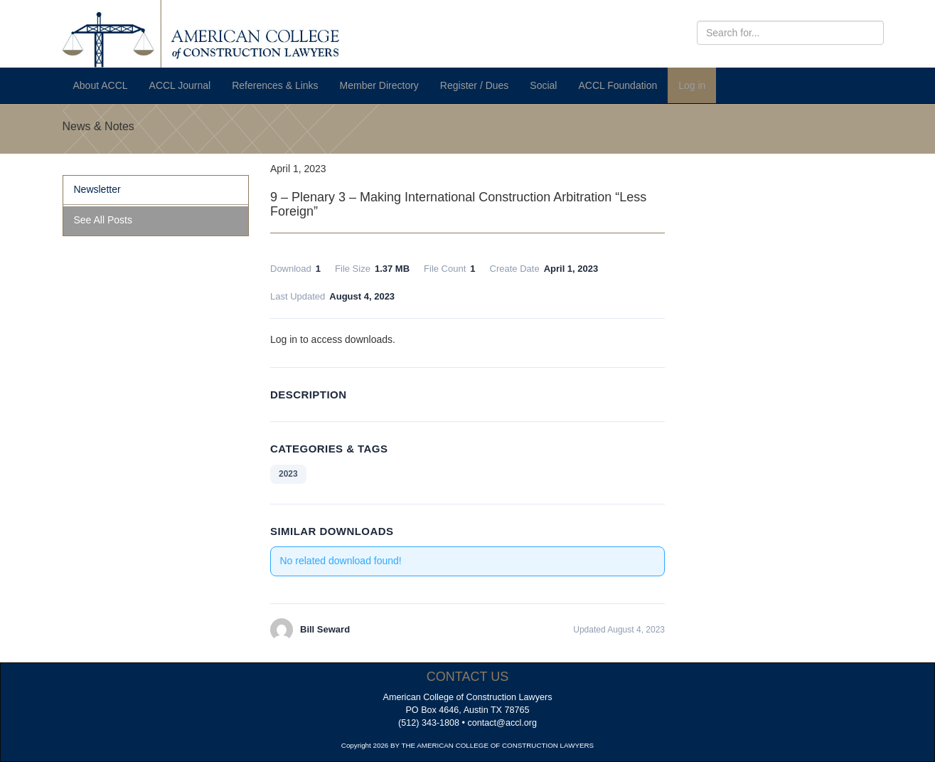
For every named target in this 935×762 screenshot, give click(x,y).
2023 (288, 474)
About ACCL (100, 85)
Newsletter (97, 189)
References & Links (275, 85)
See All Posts (103, 220)
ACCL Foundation (617, 85)
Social (543, 85)
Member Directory (379, 85)
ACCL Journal (180, 85)
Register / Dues (474, 85)
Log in (691, 85)
